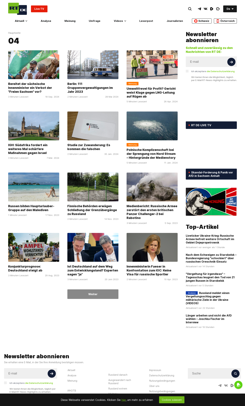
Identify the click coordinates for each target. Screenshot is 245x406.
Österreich (225, 21)
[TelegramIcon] (199, 9)
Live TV (39, 8)
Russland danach (117, 374)
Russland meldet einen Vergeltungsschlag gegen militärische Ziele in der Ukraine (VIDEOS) (208, 298)
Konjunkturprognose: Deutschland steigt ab (25, 268)
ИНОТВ (72, 390)
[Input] (211, 61)
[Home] (17, 9)
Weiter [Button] (92, 294)
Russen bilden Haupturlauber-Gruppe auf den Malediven (31, 208)
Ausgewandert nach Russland (119, 382)
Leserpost (146, 21)
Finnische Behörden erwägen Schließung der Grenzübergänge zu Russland (92, 210)
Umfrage (94, 21)
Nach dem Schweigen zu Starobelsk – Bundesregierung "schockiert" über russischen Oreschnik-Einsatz (211, 258)
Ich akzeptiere (213, 71)
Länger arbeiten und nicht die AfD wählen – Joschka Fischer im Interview (209, 319)
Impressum (155, 370)
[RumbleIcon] (211, 9)
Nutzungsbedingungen (162, 380)
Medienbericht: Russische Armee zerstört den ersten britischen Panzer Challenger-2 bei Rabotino (152, 212)
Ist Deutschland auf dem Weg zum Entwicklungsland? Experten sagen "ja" (92, 270)
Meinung (70, 21)
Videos (120, 21)
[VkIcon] (205, 9)
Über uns (154, 386)
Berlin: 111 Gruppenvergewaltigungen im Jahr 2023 (90, 88)
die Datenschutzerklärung (221, 71)
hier (123, 400)
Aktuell (21, 21)
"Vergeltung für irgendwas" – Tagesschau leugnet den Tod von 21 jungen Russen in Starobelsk (210, 277)
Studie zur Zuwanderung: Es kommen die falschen (88, 147)
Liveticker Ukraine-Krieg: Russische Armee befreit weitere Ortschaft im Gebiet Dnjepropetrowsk (210, 239)
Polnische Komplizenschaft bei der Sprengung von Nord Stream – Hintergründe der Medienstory (151, 154)
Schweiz (201, 21)
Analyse (46, 21)
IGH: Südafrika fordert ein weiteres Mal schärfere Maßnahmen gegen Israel (27, 149)
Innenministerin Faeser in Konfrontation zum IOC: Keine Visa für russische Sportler (149, 270)
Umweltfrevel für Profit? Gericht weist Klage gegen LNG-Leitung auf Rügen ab (151, 92)
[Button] (231, 62)
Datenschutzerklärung (161, 375)
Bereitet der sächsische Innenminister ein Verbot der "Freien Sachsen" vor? (30, 88)
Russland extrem (117, 388)
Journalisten (175, 21)
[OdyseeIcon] (217, 9)
